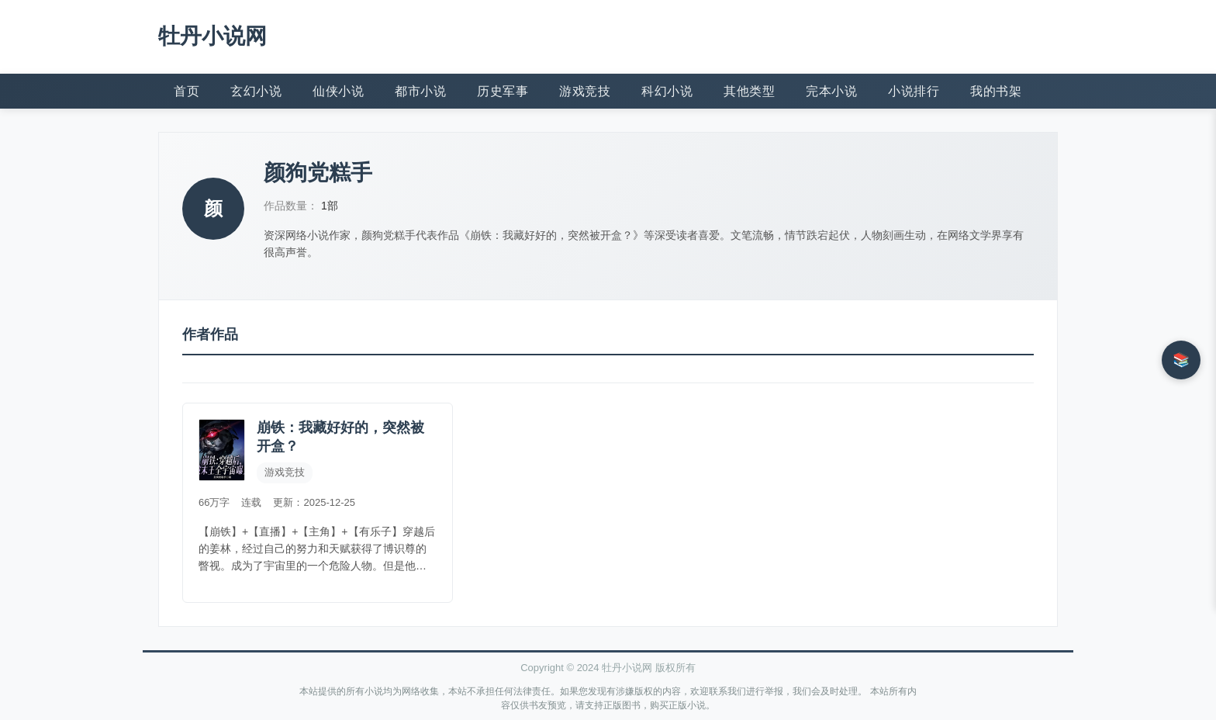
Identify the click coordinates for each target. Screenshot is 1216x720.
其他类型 (749, 91)
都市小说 (420, 91)
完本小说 (831, 91)
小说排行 (913, 91)
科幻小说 (667, 91)
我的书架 (995, 91)
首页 (186, 91)
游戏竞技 (584, 91)
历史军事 (502, 91)
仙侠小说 (338, 91)
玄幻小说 (256, 91)
